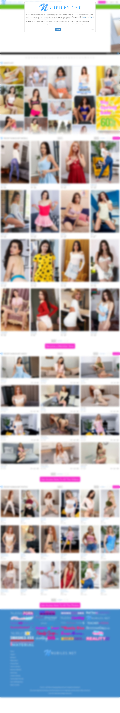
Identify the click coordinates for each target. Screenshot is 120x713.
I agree (58, 29)
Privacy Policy (75, 24)
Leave (93, 29)
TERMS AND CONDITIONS (86, 17)
